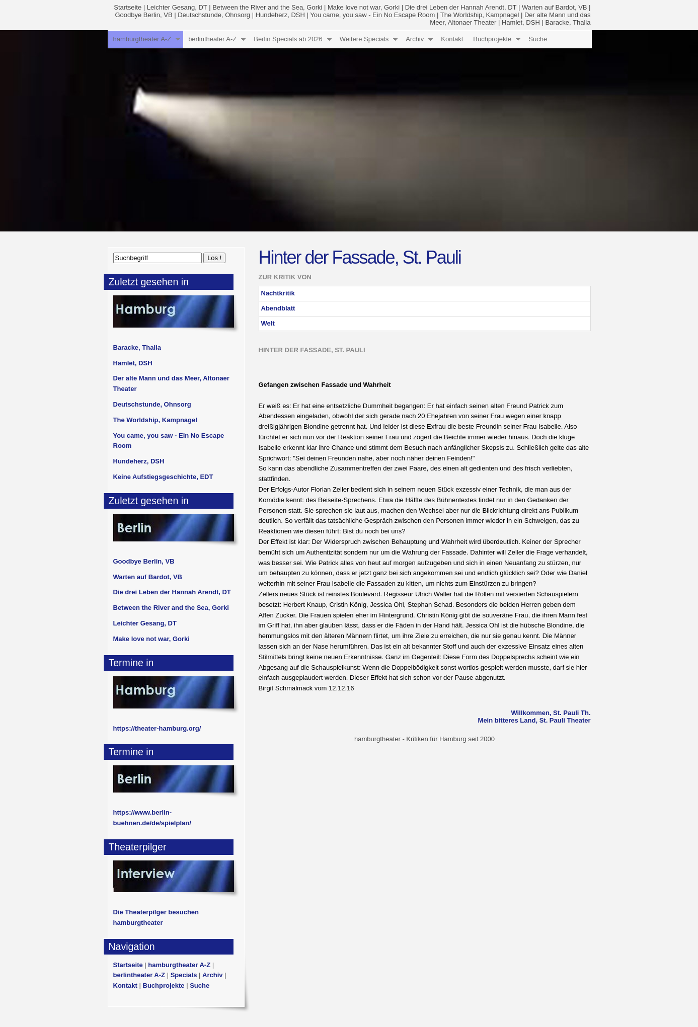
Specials (184, 975)
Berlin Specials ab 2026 (288, 39)
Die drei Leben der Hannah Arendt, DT (461, 7)
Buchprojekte (492, 39)
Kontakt (452, 39)
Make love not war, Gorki (364, 7)
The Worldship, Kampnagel (479, 15)
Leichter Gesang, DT (177, 7)
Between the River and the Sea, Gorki (267, 7)
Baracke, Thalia (567, 22)
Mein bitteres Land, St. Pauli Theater (534, 720)
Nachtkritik (278, 293)
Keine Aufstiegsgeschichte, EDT (163, 477)
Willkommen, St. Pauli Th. (550, 713)
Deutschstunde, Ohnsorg (214, 15)
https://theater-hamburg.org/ (157, 728)
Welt (268, 323)
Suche (537, 39)
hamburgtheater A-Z (142, 39)
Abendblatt (278, 308)
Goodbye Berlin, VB (143, 15)
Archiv (415, 39)
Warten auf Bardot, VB (554, 7)
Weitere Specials (364, 39)
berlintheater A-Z (212, 39)
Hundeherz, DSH (280, 15)
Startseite (127, 7)
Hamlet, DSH (521, 22)
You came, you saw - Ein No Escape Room (372, 15)
